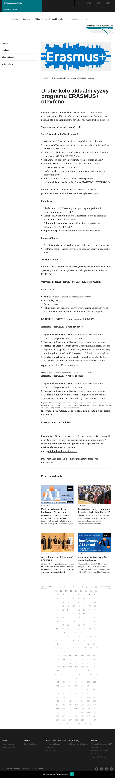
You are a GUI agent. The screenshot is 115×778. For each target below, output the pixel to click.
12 (61, 591)
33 (84, 599)
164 (88, 663)
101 (64, 633)
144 (94, 652)
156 (82, 659)
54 (68, 610)
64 (79, 614)
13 (66, 591)
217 (64, 693)
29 (63, 599)
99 (95, 629)
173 (58, 671)
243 (94, 705)
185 (85, 674)
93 (63, 629)
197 (70, 682)
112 (85, 637)
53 (63, 610)
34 (89, 599)
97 (84, 629)
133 (73, 648)
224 (63, 697)
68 (58, 618)
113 (91, 637)
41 (84, 602)
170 (82, 667)
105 (88, 633)
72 (79, 618)
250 (95, 709)
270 (89, 720)
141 (76, 652)
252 (63, 712)
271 (95, 720)
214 (88, 690)
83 (95, 621)
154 (70, 659)
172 (94, 667)
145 (58, 655)
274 (73, 724)
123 (58, 644)
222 (94, 693)
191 (76, 678)
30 (68, 599)
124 (64, 644)
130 (55, 648)
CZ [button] (79, 3)
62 (68, 614)
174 (64, 671)
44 (57, 606)
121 (90, 640)
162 (76, 663)
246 (70, 709)
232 (70, 701)
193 (88, 678)
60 (57, 614)
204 (69, 686)
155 (76, 659)
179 (94, 671)
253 (70, 712)
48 (79, 606)
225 (70, 697)
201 (94, 682)
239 (70, 705)
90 (90, 625)
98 (90, 629)
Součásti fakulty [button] (21, 9)
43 (95, 602)
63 (73, 614)
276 (85, 724)
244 (57, 709)
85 (63, 625)
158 (94, 659)
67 (95, 614)
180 (55, 674)
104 (82, 633)
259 (63, 716)
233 (76, 701)
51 (95, 606)
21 (63, 595)
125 (70, 644)
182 (67, 674)
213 (82, 690)
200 (88, 682)
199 (82, 682)
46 (68, 606)
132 (67, 648)
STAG (89, 3)
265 (57, 720)
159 (58, 663)
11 (56, 591)
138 (58, 652)
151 (94, 655)
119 (79, 640)
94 (68, 629)
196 (64, 682)
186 (91, 674)
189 (64, 678)
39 (73, 602)
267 (70, 720)
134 (79, 648)
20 (58, 595)
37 (63, 602)
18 (91, 591)
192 (82, 678)
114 (96, 637)
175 (70, 671)
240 (76, 705)
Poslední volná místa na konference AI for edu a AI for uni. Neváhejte (53, 512)
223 (57, 697)
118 (73, 640)
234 (82, 701)
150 (88, 655)
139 (64, 652)
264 (94, 716)
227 (82, 697)
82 (89, 621)
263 (88, 716)
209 (58, 690)
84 (58, 625)
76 (58, 621)
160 (64, 663)
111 (80, 637)
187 (97, 674)
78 (68, 621)
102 (70, 633)
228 (88, 697)
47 (74, 606)
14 (71, 591)
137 (97, 648)
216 (58, 693)
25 (84, 595)
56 (79, 610)
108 (62, 637)
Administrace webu (9, 768)
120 (84, 640)
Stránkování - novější (46, 587)
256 (88, 712)
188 (58, 678)
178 (88, 671)
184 (79, 674)
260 (70, 716)
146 (64, 655)
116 (62, 640)
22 (68, 595)
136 (91, 648)
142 (82, 652)
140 (70, 652)
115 (56, 640)
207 (88, 686)
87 (73, 625)
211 (71, 690)
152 (58, 659)
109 (68, 637)
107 (56, 637)
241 (82, 705)
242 (88, 705)
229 (94, 697)
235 (88, 701)
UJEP (108, 3)
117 (67, 640)
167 (64, 667)
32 (79, 599)
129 (94, 644)
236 (94, 701)
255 (82, 712)
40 (79, 602)
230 (57, 701)
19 (96, 591)
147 (70, 655)
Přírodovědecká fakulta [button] (21, 3)
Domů (46, 78)
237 (57, 705)
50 (90, 606)
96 (79, 629)
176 (76, 671)
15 (76, 591)
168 (70, 667)
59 (95, 610)
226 (76, 697)
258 (57, 716)
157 (88, 659)
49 (85, 606)
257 (94, 712)
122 (96, 640)
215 (94, 690)
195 (58, 682)
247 (76, 709)
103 (76, 633)
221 (88, 693)
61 (63, 614)
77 (63, 621)
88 (79, 625)
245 (63, 709)
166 (58, 667)
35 (95, 599)
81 (84, 621)
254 (76, 712)
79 (74, 621)
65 (84, 614)
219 (76, 693)
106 (94, 633)
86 (68, 625)
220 (82, 693)
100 (58, 633)
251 (58, 712)
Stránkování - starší (106, 587)
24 (79, 595)
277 (91, 724)
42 (89, 602)
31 (73, 599)
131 (61, 648)
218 (70, 693)
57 (84, 610)
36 (58, 602)
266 (63, 720)
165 (94, 663)
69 (63, 618)
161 (70, 663)
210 (65, 690)
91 (95, 625)
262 (82, 716)
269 (82, 720)
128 (88, 644)
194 (94, 678)
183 (73, 674)
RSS (19, 768)
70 (69, 618)
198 (76, 682)
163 (82, 663)
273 (67, 724)
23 (73, 595)
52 (58, 610)
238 (63, 705)
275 (79, 724)
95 (73, 629)
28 (58, 599)
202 (57, 686)
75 (95, 618)
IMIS (98, 3)
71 (74, 618)
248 (82, 709)
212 (76, 690)
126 (76, 644)
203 (63, 686)
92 (57, 629)
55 (73, 610)
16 (81, 591)
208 (95, 686)
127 (82, 644)
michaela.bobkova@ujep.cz (62, 451)
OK (72, 774)
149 (82, 655)
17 (86, 591)
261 (76, 716)
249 (88, 709)
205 (76, 686)
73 (84, 618)
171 (88, 667)
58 (89, 610)
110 (74, 637)
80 (79, 621)
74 (89, 618)
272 (60, 724)
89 (84, 625)
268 (76, 720)
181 (61, 674)
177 (82, 671)
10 (96, 587)
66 (90, 614)
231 (64, 701)
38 (68, 602)
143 (88, 652)
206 (82, 686)
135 (85, 648)
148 (76, 655)
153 (64, 659)
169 (76, 667)
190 (70, 678)
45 (63, 606)
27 (95, 595)
